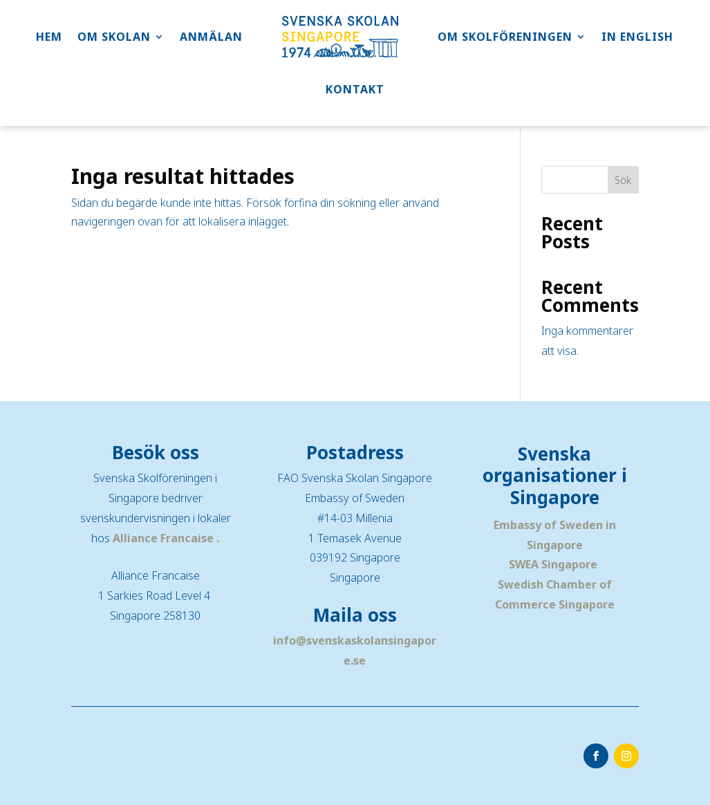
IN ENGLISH (637, 36)
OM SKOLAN (114, 36)
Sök (623, 180)
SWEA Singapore (553, 564)
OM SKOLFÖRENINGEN (505, 36)
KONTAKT (355, 89)
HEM (49, 36)
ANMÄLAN (211, 36)
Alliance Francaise (164, 538)
